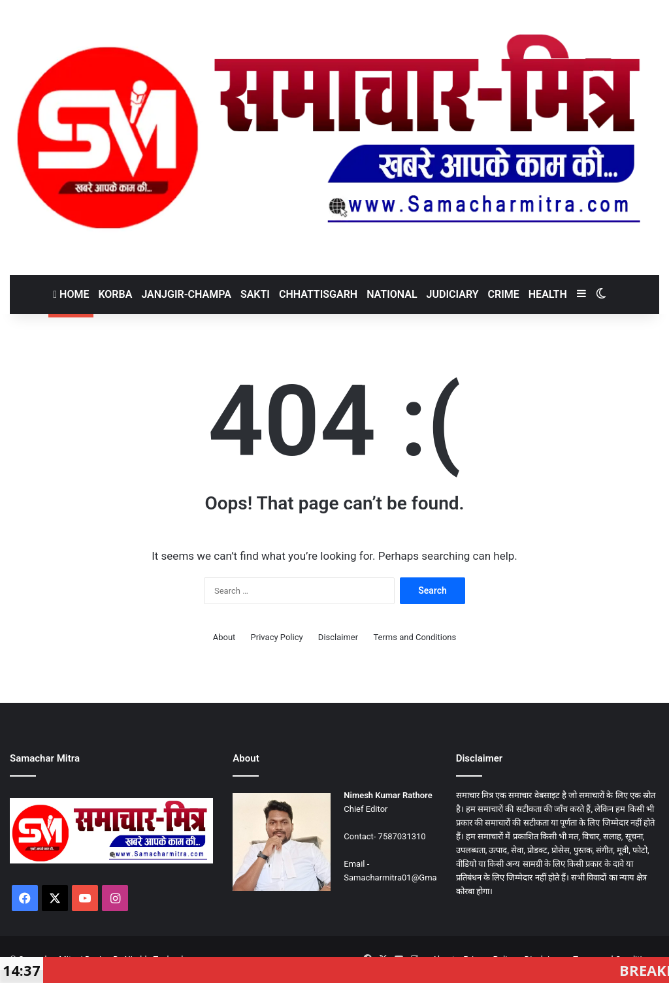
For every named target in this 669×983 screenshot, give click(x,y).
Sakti (255, 294)
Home (71, 294)
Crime (503, 294)
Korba (115, 294)
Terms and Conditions (414, 637)
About (224, 637)
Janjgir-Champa (186, 294)
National (392, 294)
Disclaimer (338, 637)
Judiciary (453, 294)
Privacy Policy (277, 637)
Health (548, 294)
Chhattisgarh (318, 294)
